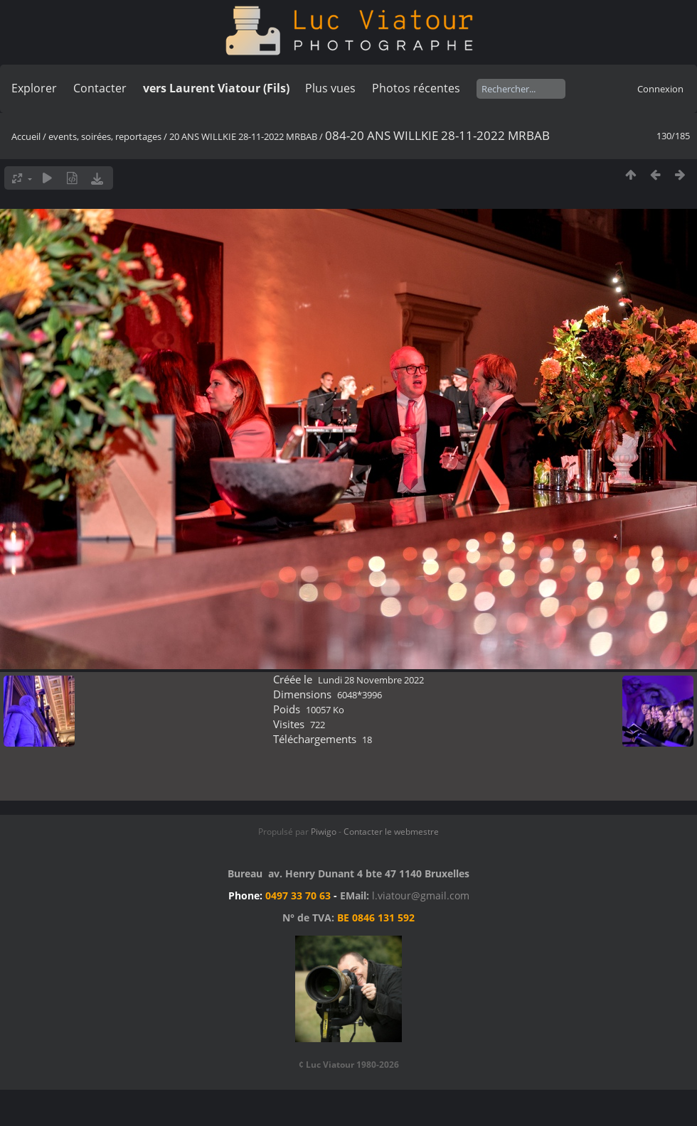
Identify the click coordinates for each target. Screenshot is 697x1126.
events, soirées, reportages (106, 136)
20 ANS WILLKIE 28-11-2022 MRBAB (243, 136)
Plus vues (330, 88)
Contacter (100, 88)
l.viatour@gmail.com (420, 895)
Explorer (34, 88)
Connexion (660, 88)
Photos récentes (416, 88)
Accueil (26, 136)
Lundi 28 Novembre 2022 (371, 679)
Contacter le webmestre (391, 831)
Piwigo (323, 831)
